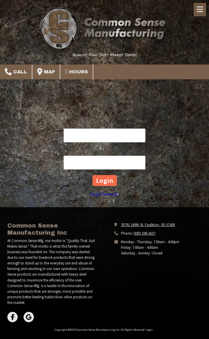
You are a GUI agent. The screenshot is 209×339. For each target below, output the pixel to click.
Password (104, 151)
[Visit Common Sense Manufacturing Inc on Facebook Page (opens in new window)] (12, 317)
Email (104, 125)
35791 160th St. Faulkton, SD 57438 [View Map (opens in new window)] (148, 224)
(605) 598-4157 (144, 233)
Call (16, 71)
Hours (76, 71)
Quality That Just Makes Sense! (104, 55)
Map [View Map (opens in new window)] (46, 71)
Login (149, 330)
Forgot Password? (104, 194)
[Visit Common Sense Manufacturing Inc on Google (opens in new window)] (29, 317)
